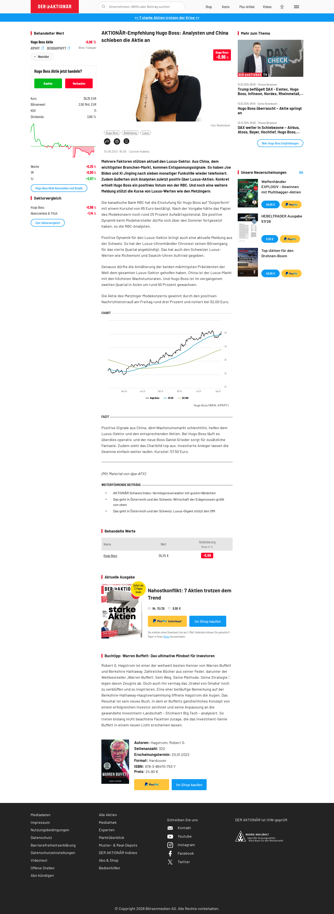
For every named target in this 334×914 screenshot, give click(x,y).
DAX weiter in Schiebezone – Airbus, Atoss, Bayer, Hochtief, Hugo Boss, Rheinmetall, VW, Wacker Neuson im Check (269, 129)
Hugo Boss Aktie (42, 42)
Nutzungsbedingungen (50, 829)
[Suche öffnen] (103, 6)
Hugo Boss (112, 133)
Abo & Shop (108, 860)
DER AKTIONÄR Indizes (118, 852)
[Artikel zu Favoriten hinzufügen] (126, 141)
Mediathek (108, 822)
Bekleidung (130, 133)
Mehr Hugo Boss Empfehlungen (280, 143)
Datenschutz (41, 837)
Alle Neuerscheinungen (296, 172)
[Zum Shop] (208, 6)
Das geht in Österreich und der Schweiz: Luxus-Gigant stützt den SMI (164, 511)
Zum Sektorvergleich (47, 223)
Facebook (180, 853)
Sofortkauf (167, 621)
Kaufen (48, 83)
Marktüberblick (111, 837)
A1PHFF (37, 48)
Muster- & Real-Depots (118, 845)
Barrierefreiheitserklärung (53, 845)
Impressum (40, 822)
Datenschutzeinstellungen (53, 852)
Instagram (181, 844)
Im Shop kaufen (208, 621)
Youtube (179, 836)
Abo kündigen (42, 875)
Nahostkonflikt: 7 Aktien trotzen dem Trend (189, 594)
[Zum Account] (225, 6)
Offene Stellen (43, 867)
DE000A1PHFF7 (58, 48)
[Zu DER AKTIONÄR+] (247, 6)
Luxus (145, 133)
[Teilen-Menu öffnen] (107, 141)
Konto (167, 636)
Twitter (178, 861)
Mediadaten (40, 814)
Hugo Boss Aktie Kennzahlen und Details (59, 188)
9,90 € (270, 239)
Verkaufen (79, 83)
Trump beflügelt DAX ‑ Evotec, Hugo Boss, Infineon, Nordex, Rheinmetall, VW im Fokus (269, 91)
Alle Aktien (108, 814)
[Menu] (295, 6)
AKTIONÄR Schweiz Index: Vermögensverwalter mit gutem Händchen (164, 493)
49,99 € (270, 204)
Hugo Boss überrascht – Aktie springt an (270, 110)
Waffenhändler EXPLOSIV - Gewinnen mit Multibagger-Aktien (281, 186)
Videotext (39, 860)
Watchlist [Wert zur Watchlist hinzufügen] (43, 56)
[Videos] (267, 6)
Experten (107, 829)
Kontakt (179, 827)
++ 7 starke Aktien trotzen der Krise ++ (167, 17)
